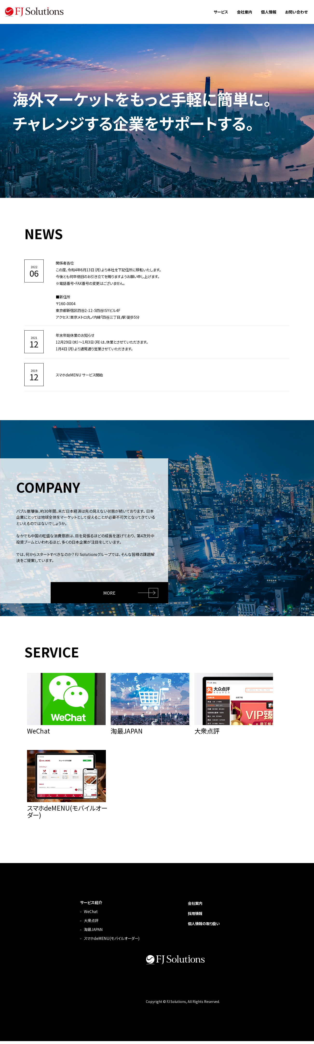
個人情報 (268, 12)
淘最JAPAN (88, 932)
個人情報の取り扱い (203, 926)
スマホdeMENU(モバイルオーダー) (108, 941)
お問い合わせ (296, 12)
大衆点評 (87, 923)
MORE (110, 591)
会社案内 (244, 12)
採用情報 (193, 916)
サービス (221, 12)
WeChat (86, 914)
